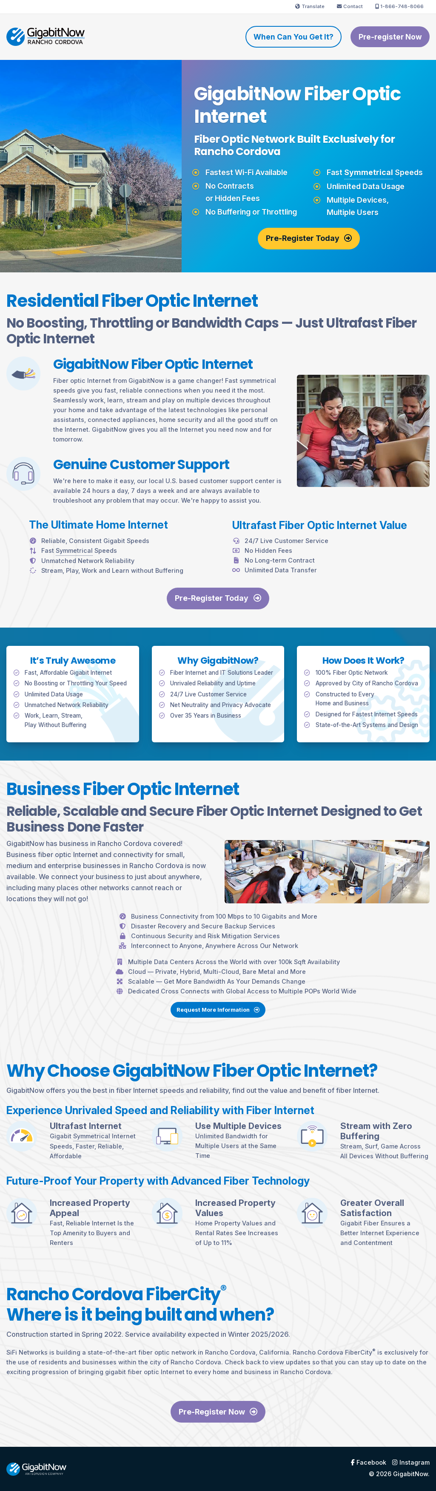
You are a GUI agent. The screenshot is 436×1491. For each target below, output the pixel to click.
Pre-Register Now (218, 1411)
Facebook (368, 1463)
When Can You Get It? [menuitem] (293, 36)
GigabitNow (410, 1473)
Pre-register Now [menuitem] (390, 36)
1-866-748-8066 (399, 6)
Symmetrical (368, 172)
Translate (310, 6)
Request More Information (218, 1022)
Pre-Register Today (309, 238)
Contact (350, 6)
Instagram (411, 1463)
